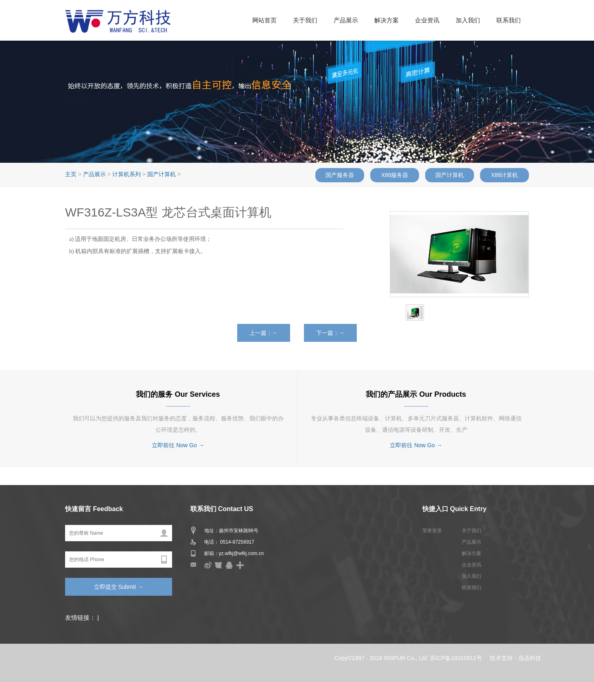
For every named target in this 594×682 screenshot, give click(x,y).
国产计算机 (449, 175)
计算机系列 (126, 174)
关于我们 (305, 20)
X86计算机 (504, 175)
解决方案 (386, 20)
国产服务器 (339, 175)
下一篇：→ (330, 333)
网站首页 (264, 20)
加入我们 (468, 20)
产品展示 (346, 20)
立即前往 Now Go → (178, 445)
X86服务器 (394, 175)
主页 (70, 174)
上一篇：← (263, 333)
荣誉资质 (432, 530)
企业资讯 (427, 20)
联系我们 (508, 20)
